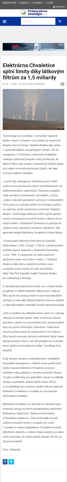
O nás (49, 2)
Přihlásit (59, 7)
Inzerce (24, 2)
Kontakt (38, 2)
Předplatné (9, 2)
